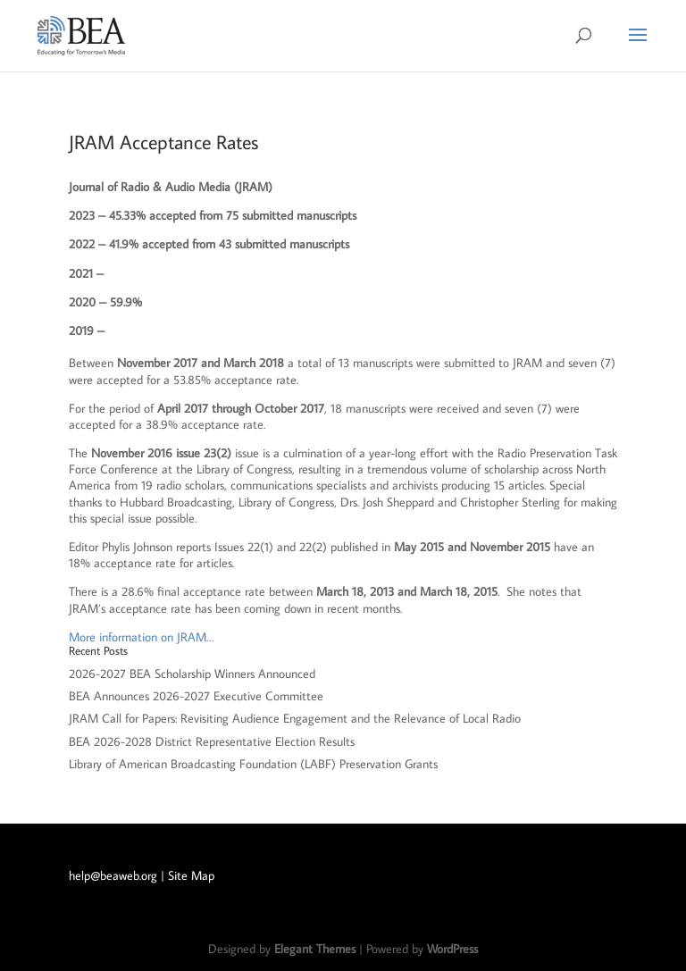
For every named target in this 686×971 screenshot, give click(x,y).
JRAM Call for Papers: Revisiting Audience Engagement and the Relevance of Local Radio (295, 718)
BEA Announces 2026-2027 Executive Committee (196, 696)
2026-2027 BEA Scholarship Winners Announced (192, 673)
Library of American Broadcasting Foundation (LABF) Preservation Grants (253, 764)
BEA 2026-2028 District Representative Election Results (212, 741)
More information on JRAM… (141, 637)
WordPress (452, 949)
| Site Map (187, 875)
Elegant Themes (315, 949)
